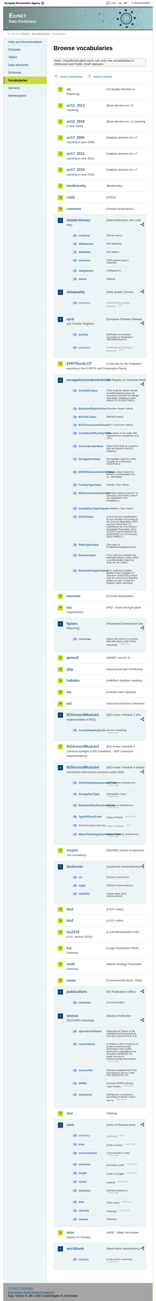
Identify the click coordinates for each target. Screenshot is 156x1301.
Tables (12, 57)
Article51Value (88, 390)
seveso (72, 1016)
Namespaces (17, 95)
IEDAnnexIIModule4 (82, 767)
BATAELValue (87, 416)
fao (69, 607)
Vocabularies (17, 80)
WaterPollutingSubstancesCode (92, 834)
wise (70, 1232)
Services (14, 88)
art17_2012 (75, 153)
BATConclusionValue (92, 425)
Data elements (18, 65)
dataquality (75, 292)
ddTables (84, 252)
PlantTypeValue (88, 544)
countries (84, 639)
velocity (83, 1210)
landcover (74, 866)
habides (73, 680)
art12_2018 (75, 121)
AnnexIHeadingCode (92, 730)
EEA (26, 3)
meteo (82, 1181)
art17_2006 (75, 137)
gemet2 (72, 658)
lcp (68, 948)
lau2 (69, 920)
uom (70, 1125)
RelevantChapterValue (92, 570)
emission (84, 1164)
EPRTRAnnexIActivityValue (92, 472)
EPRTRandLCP (78, 363)
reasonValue (86, 1044)
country (83, 1259)
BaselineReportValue (92, 408)
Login (113, 3)
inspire (72, 850)
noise (71, 980)
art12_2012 (75, 105)
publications (76, 992)
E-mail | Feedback (20, 1288)
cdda (70, 197)
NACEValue (86, 516)
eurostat (73, 596)
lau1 (69, 909)
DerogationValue (89, 459)
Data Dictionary (40, 34)
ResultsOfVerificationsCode (92, 805)
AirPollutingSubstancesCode (92, 782)
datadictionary (78, 220)
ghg (69, 669)
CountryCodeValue (90, 446)
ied (68, 703)
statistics (84, 1190)
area (81, 1144)
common (73, 209)
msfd (70, 964)
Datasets (14, 49)
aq (68, 89)
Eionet (25, 34)
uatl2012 (84, 893)
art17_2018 (75, 170)
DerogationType (88, 794)
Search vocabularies (71, 76)
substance (85, 1094)
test (69, 1113)
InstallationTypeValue (92, 508)
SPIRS (82, 1083)
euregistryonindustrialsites (85, 380)
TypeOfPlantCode (89, 816)
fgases (72, 623)
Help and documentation (25, 42)
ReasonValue (87, 555)
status (82, 279)
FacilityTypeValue (89, 484)
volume (83, 1219)
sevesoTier (85, 1070)
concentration (87, 1153)
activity (83, 334)
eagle (82, 885)
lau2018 (72, 932)
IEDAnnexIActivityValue (92, 493)
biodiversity (76, 186)
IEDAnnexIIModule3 (82, 746)
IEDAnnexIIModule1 (82, 715)
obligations (85, 270)
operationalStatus (90, 1031)
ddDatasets (85, 243)
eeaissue (84, 260)
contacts (84, 235)
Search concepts (102, 76)
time (81, 1201)
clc (80, 877)
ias (68, 692)
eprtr (70, 319)
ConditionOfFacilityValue (92, 433)
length (82, 1173)
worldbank (75, 1248)
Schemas (14, 72)
